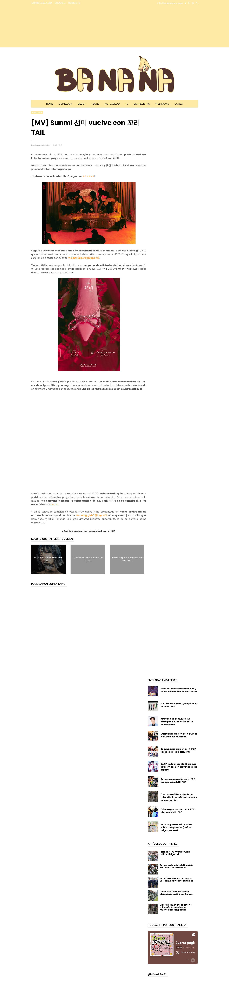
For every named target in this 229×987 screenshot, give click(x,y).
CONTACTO (74, 2)
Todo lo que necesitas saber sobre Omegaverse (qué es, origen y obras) (176, 827)
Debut (82, 104)
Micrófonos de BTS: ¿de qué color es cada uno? (179, 705)
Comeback (65, 104)
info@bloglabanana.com (170, 3)
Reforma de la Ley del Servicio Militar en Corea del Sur (176, 866)
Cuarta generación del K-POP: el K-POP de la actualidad (179, 735)
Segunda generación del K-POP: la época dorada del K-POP (178, 750)
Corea (179, 104)
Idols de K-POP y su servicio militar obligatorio (175, 853)
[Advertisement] (57, 26)
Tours (95, 104)
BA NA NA (88, 176)
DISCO (54, 504)
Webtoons (162, 104)
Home (49, 104)
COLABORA (60, 2)
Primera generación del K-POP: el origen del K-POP (178, 811)
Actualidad (112, 104)
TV (126, 104)
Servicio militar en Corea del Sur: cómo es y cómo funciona (176, 879)
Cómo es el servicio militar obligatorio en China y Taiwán (176, 893)
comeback (37, 113)
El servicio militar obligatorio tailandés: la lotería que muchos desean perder (179, 797)
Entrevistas (142, 104)
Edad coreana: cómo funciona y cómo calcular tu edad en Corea (179, 690)
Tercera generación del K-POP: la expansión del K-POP (178, 780)
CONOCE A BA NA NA (42, 2)
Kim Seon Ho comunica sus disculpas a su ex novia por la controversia (177, 721)
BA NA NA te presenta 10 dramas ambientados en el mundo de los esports (179, 767)
